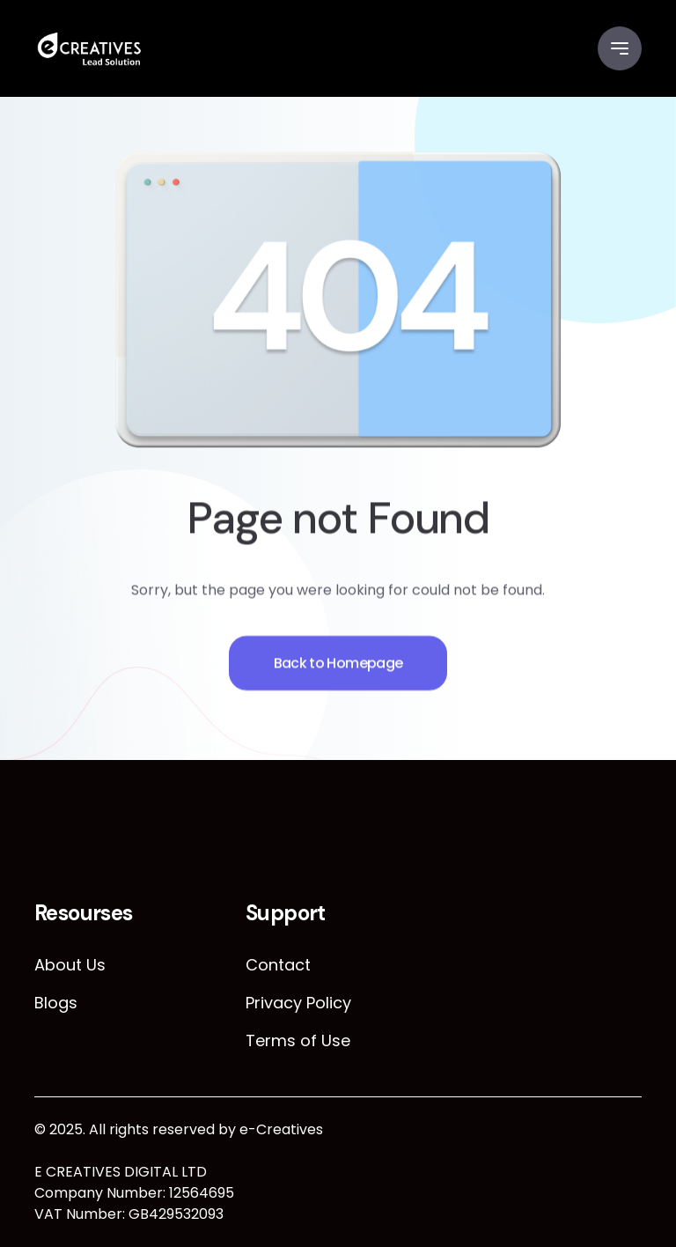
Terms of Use (298, 1040)
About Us (70, 965)
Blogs (55, 1003)
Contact (278, 965)
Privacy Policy (298, 1003)
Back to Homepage (338, 670)
